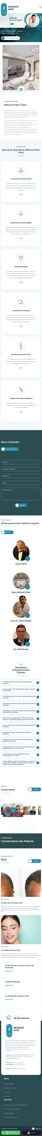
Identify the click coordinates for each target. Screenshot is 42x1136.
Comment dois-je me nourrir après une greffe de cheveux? (19, 697)
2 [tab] (12, 825)
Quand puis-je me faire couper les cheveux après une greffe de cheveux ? (19, 711)
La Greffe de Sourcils (11, 1117)
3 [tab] (14, 825)
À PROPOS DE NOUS (10, 1088)
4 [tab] (17, 825)
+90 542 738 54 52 (19, 1064)
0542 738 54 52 (18, 1063)
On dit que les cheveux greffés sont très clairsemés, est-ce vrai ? (16, 755)
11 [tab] (34, 825)
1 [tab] (10, 825)
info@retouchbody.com (18, 1068)
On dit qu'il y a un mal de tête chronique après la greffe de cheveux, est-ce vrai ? (19, 747)
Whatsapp (10, 1132)
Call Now (31, 1132)
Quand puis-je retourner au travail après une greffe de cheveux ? (18, 740)
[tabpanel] (13, 810)
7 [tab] (24, 825)
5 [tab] (19, 825)
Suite (21, 194)
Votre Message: (21, 494)
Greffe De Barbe (9, 1113)
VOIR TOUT (6, 532)
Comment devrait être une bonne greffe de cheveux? (17, 682)
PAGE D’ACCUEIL (9, 1084)
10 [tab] (32, 825)
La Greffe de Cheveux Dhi (12, 1109)
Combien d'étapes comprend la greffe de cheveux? (17, 733)
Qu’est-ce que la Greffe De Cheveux (15, 1105)
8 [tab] (27, 825)
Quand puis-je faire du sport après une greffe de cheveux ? (19, 704)
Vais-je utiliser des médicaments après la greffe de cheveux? (19, 690)
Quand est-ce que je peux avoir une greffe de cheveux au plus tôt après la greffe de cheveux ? (19, 718)
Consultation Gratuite (9, 38)
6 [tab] (22, 825)
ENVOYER (20, 505)
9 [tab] (29, 825)
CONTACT (7, 1096)
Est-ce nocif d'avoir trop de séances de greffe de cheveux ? (19, 726)
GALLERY (6, 1092)
